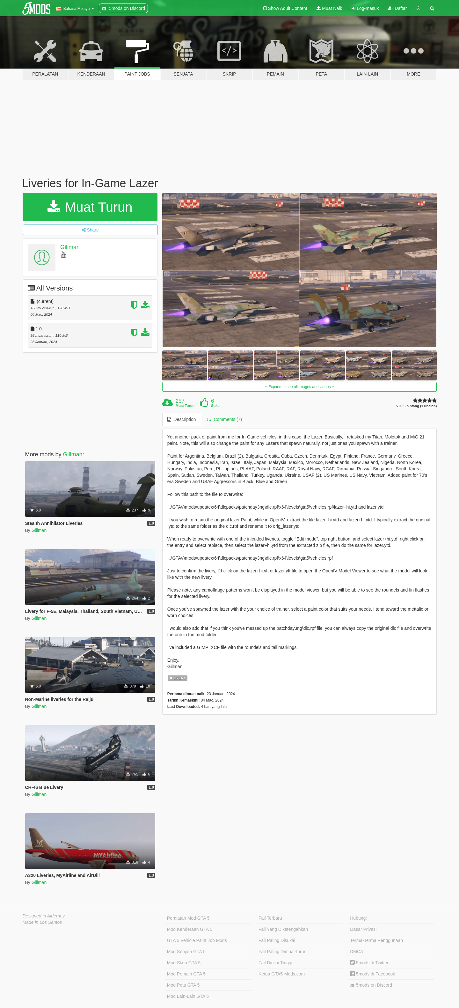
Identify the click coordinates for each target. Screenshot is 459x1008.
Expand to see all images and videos (299, 387)
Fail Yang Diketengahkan (283, 929)
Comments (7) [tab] (224, 419)
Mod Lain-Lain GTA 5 (188, 996)
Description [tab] (181, 419)
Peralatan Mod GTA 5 (188, 918)
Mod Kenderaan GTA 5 (189, 929)
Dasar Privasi (363, 929)
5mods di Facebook (372, 974)
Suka (215, 406)
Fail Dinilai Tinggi (275, 962)
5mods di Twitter (369, 963)
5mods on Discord (371, 985)
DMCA (356, 951)
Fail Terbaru (270, 918)
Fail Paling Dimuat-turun (282, 951)
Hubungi (358, 918)
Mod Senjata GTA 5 (186, 951)
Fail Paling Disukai (277, 940)
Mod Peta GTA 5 (183, 985)
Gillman (70, 247)
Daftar (397, 8)
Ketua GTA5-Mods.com (282, 973)
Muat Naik (329, 8)
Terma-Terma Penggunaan (376, 940)
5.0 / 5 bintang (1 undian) (416, 406)
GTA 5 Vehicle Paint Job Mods (197, 940)
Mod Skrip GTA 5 (184, 962)
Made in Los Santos (42, 922)
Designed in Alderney (44, 915)
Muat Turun (90, 207)
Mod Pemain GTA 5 (186, 973)
